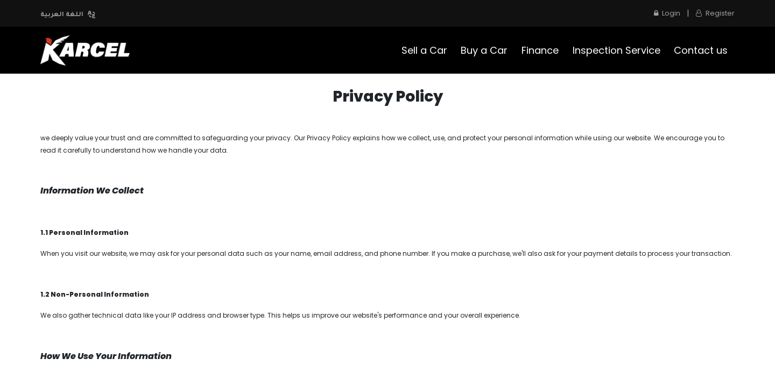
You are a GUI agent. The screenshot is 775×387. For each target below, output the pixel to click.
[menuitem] (424, 50)
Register (715, 13)
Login (667, 13)
